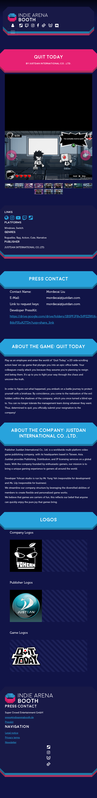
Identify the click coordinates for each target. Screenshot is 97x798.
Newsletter (10, 742)
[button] (11, 155)
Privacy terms (12, 737)
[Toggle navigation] (13, 32)
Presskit (9, 722)
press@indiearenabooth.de (19, 717)
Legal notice (11, 732)
